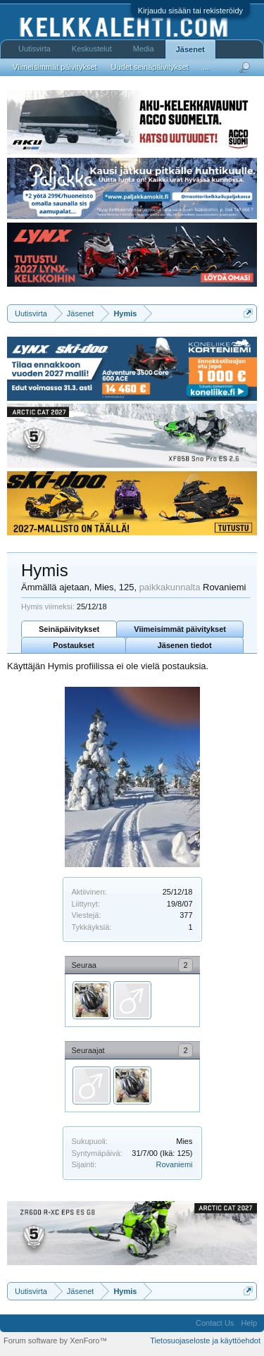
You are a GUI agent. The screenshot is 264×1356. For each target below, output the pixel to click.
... (206, 67)
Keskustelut (92, 48)
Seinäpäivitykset (69, 629)
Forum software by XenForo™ (55, 1340)
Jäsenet (190, 49)
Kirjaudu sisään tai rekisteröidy (190, 10)
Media (143, 48)
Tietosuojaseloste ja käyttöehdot (205, 1340)
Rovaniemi (174, 1164)
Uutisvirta (34, 48)
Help (249, 1323)
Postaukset (73, 645)
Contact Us (215, 1323)
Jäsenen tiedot (185, 645)
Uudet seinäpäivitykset (150, 67)
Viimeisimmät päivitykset (180, 629)
